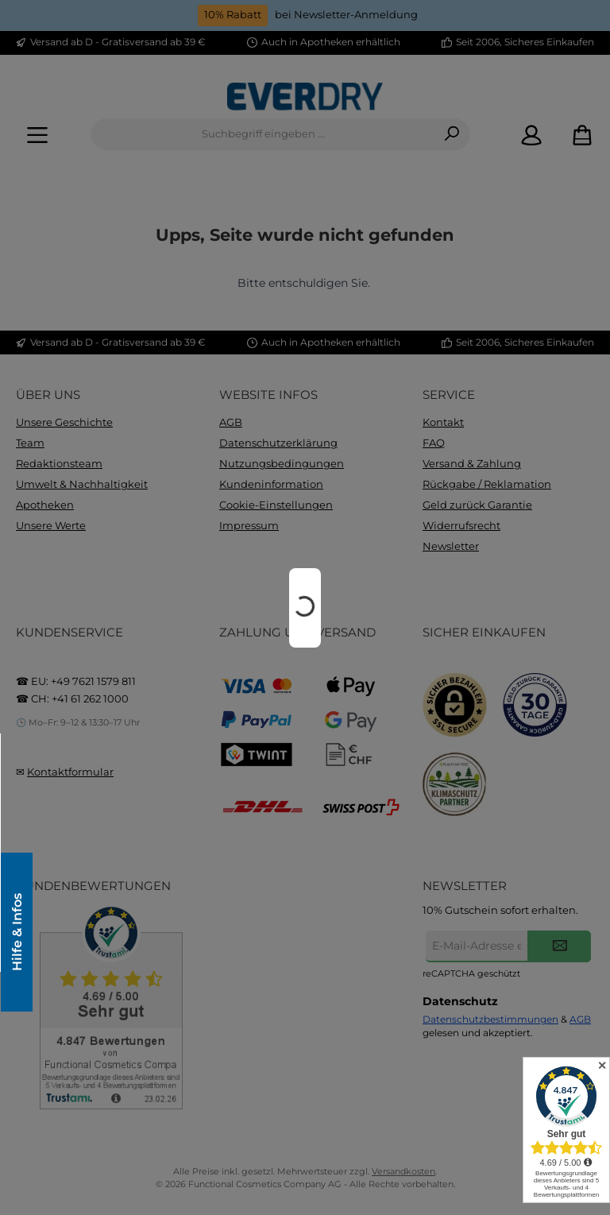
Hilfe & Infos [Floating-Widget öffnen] (16, 932)
